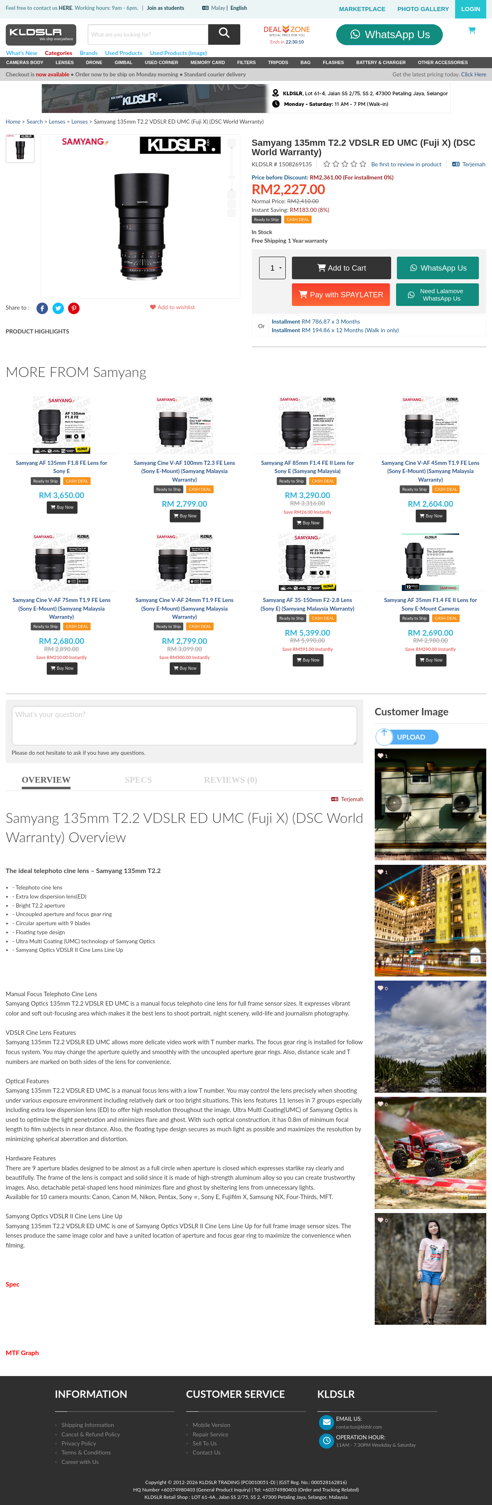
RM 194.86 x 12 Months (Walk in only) (335, 329)
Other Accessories (443, 62)
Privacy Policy (78, 1443)
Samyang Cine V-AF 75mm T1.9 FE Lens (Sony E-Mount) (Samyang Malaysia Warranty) (61, 608)
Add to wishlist (172, 306)
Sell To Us (205, 1443)
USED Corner (161, 62)
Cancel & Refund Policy (90, 1434)
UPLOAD (404, 737)
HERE (65, 8)
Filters (246, 62)
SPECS (138, 780)
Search (35, 121)
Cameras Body (24, 62)
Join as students (165, 8)
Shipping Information (87, 1424)
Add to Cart (341, 268)
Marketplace (362, 9)
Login (471, 9)
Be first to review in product (406, 164)
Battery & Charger (381, 62)
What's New (21, 52)
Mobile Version (211, 1424)
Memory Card (208, 62)
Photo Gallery (423, 9)
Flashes (333, 62)
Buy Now (61, 507)
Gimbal (124, 62)
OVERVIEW (46, 780)
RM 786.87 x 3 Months (316, 321)
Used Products (123, 52)
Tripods (278, 62)
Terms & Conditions (86, 1452)
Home (13, 121)
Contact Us (207, 1452)
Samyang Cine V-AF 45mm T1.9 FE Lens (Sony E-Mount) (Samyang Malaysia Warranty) (430, 471)
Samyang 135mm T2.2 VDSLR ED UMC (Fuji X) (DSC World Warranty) (364, 147)
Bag (306, 62)
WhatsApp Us (389, 34)
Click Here (473, 74)
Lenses (65, 62)
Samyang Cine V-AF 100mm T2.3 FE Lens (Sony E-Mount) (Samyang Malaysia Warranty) (184, 471)
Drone (94, 62)
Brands (89, 52)
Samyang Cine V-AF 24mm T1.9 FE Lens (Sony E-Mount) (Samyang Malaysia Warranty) (184, 608)
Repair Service (210, 1434)
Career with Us (80, 1461)
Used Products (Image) (178, 52)
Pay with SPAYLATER (340, 294)
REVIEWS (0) (230, 780)
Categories (58, 52)
